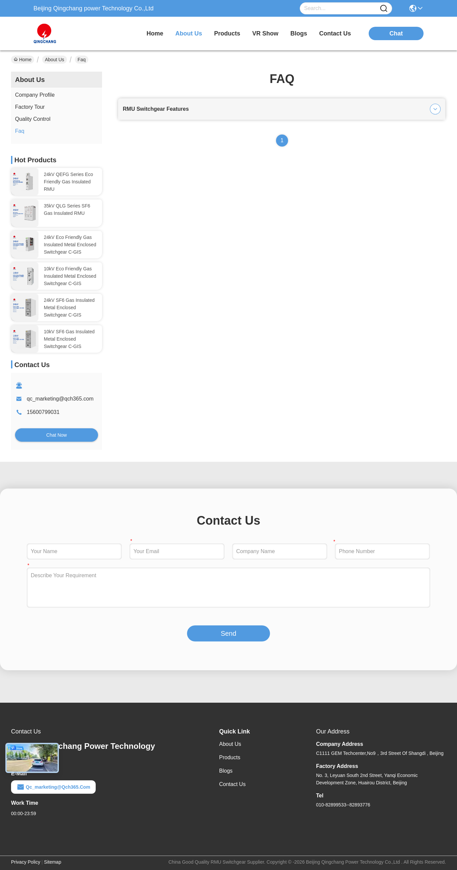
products (227, 33)
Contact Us (232, 784)
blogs (298, 33)
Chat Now (56, 435)
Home (155, 33)
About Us (54, 59)
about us (188, 33)
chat (396, 33)
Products (229, 757)
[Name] (384, 8)
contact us (335, 33)
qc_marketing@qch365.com (60, 399)
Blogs (226, 771)
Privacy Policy (25, 862)
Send (229, 633)
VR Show (265, 33)
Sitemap (52, 862)
